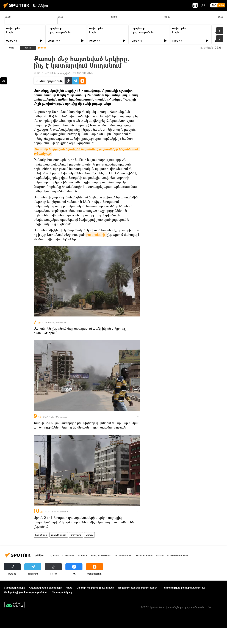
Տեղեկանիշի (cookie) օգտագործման (25, 592)
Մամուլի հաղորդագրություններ (95, 587)
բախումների (96, 234)
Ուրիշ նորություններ (59, 32)
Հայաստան (68, 555)
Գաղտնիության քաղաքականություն (183, 587)
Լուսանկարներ (58, 534)
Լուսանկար (41, 534)
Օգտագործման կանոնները (45, 587)
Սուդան (89, 534)
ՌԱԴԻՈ (160, 555)
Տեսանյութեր (144, 555)
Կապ (69, 587)
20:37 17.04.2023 (43, 73)
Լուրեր (10, 32)
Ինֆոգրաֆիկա (123, 555)
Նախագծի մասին (14, 587)
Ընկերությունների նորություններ (137, 587)
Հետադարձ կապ (62, 592)
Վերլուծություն (101, 555)
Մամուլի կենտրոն (178, 555)
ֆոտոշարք (76, 534)
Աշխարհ (83, 555)
